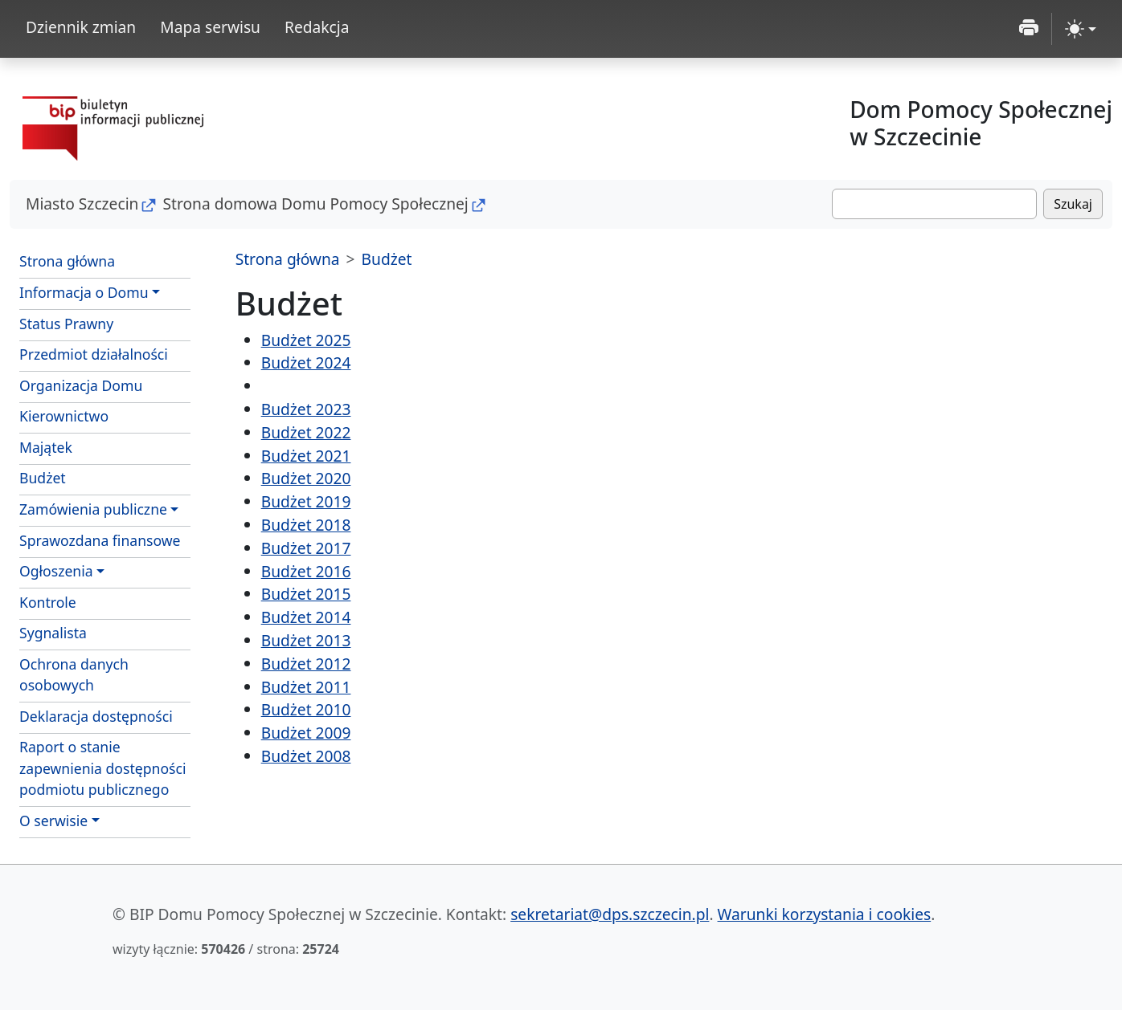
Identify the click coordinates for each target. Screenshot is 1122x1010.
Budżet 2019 (306, 501)
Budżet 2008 (306, 756)
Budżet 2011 (306, 687)
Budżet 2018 (306, 525)
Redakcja (317, 27)
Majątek (45, 447)
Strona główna (67, 261)
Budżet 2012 (306, 663)
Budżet (42, 477)
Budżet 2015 (306, 594)
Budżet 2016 (306, 571)
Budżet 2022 (306, 432)
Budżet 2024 (306, 362)
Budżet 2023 (306, 409)
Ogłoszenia (56, 570)
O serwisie (53, 820)
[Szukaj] (934, 204)
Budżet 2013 (306, 640)
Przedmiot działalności (93, 354)
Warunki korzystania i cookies (825, 914)
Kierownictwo (64, 416)
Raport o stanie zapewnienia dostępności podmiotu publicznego (102, 768)
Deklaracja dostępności (96, 716)
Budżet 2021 (306, 455)
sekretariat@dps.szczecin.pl (609, 914)
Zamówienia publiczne (93, 509)
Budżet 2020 (306, 478)
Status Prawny (66, 323)
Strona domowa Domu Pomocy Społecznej (315, 203)
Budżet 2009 (306, 732)
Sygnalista (53, 632)
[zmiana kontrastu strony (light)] (1081, 29)
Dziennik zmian (81, 27)
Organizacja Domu (80, 385)
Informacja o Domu (84, 292)
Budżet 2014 (306, 617)
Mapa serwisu (210, 27)
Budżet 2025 (306, 340)
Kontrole (47, 602)
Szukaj (1073, 204)
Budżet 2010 (306, 709)
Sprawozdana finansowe (100, 540)
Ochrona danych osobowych (74, 674)
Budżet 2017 (306, 548)
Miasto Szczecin (82, 203)
